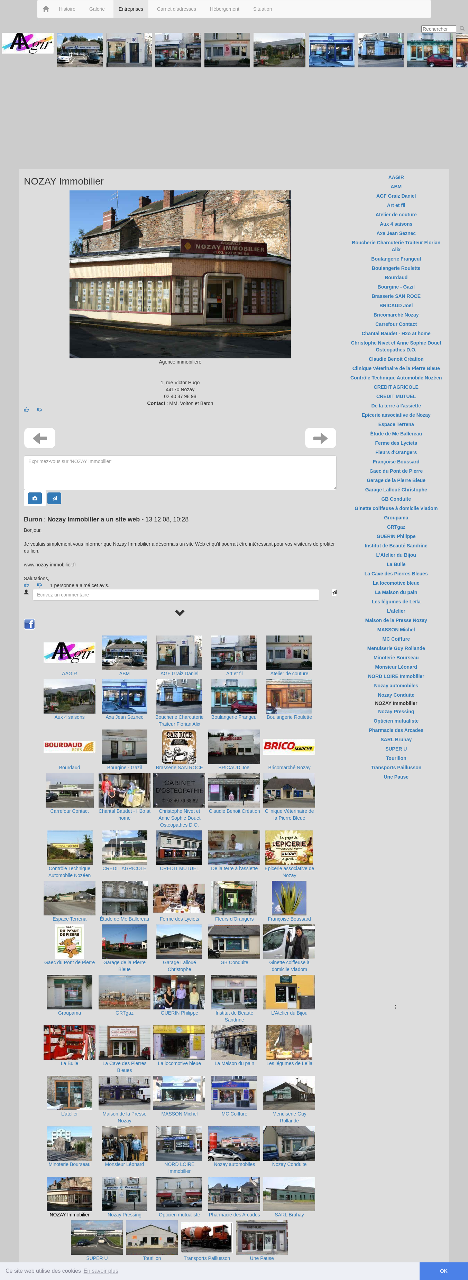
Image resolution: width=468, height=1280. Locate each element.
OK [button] (444, 1271)
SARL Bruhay (289, 1214)
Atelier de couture (289, 673)
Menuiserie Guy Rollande (396, 648)
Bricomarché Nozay (289, 767)
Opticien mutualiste (179, 1214)
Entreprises (131, 9)
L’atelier (69, 1114)
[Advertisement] (234, 117)
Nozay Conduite (289, 1164)
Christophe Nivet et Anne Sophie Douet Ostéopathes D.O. (179, 818)
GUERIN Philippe (179, 1013)
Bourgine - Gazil (124, 767)
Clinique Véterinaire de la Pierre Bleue (396, 368)
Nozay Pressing (124, 1214)
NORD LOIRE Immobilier (396, 676)
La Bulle (70, 1063)
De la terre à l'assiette (234, 868)
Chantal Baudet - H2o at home (396, 333)
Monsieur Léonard (124, 1164)
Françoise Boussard (289, 919)
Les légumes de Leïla (289, 1063)
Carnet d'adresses (176, 9)
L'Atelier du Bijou (289, 1013)
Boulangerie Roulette (289, 717)
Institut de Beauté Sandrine (396, 545)
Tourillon (152, 1258)
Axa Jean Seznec (125, 717)
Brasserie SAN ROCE (179, 767)
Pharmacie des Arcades (234, 1214)
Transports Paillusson (207, 1258)
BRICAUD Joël (234, 767)
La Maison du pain (234, 1063)
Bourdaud (69, 767)
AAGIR (69, 673)
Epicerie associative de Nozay (396, 415)
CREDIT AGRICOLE (124, 868)
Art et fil (234, 673)
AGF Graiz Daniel (179, 673)
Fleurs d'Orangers (234, 919)
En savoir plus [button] (101, 1271)
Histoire (67, 9)
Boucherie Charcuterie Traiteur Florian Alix (396, 246)
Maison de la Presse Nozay (396, 620)
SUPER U (97, 1258)
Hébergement (224, 9)
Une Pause (262, 1258)
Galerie (97, 9)
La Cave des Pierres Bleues (396, 573)
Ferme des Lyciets (179, 919)
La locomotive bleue (179, 1063)
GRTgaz (125, 1013)
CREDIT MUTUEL (179, 868)
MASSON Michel (179, 1114)
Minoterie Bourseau (69, 1164)
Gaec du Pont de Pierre (69, 962)
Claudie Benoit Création (234, 811)
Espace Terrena (69, 919)
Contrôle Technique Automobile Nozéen (396, 377)
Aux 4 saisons (70, 717)
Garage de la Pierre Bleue (396, 480)
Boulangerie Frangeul (234, 717)
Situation (262, 9)
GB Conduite (234, 962)
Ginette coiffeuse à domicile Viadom (396, 508)
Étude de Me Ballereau (124, 919)
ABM (124, 673)
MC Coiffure (234, 1114)
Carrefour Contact (69, 811)
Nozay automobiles (234, 1164)
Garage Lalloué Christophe (396, 489)
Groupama (69, 1013)
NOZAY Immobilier (69, 1214)
